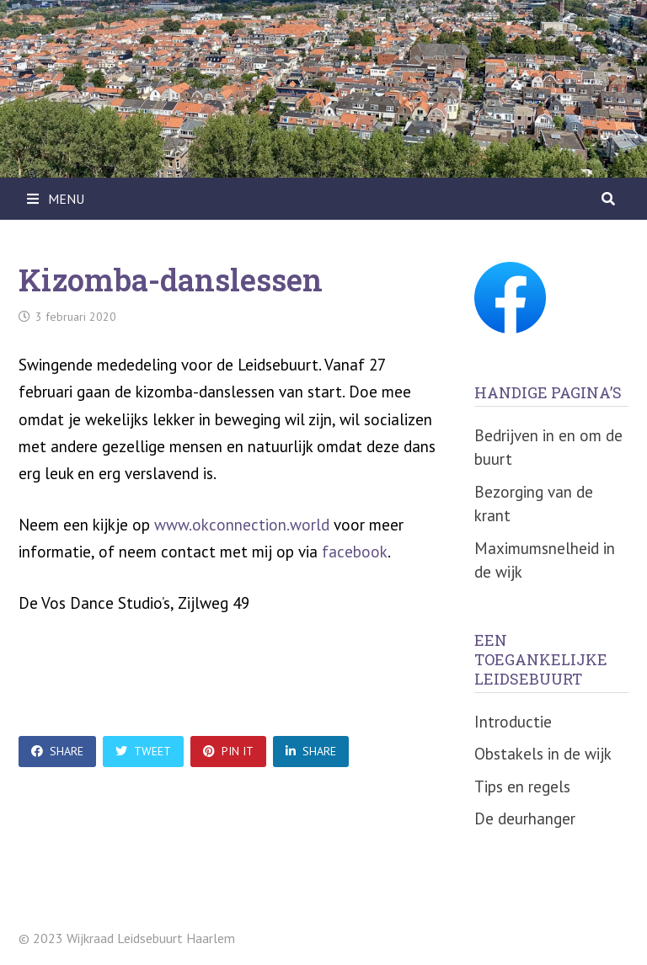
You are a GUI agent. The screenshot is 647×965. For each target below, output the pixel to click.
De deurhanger (524, 818)
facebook (355, 551)
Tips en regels (522, 786)
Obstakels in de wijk (543, 754)
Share (57, 751)
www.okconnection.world (241, 524)
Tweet (143, 751)
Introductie (513, 722)
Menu (55, 198)
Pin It (228, 751)
